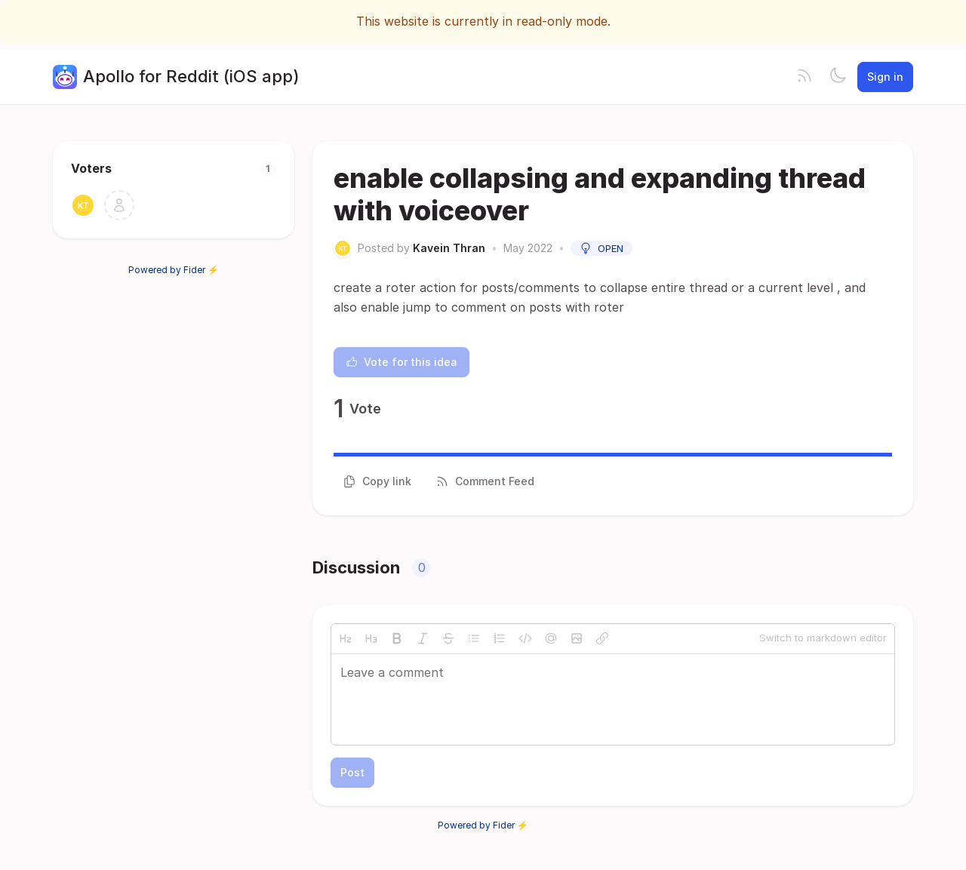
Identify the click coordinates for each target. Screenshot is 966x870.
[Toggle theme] (837, 77)
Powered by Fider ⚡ (173, 269)
